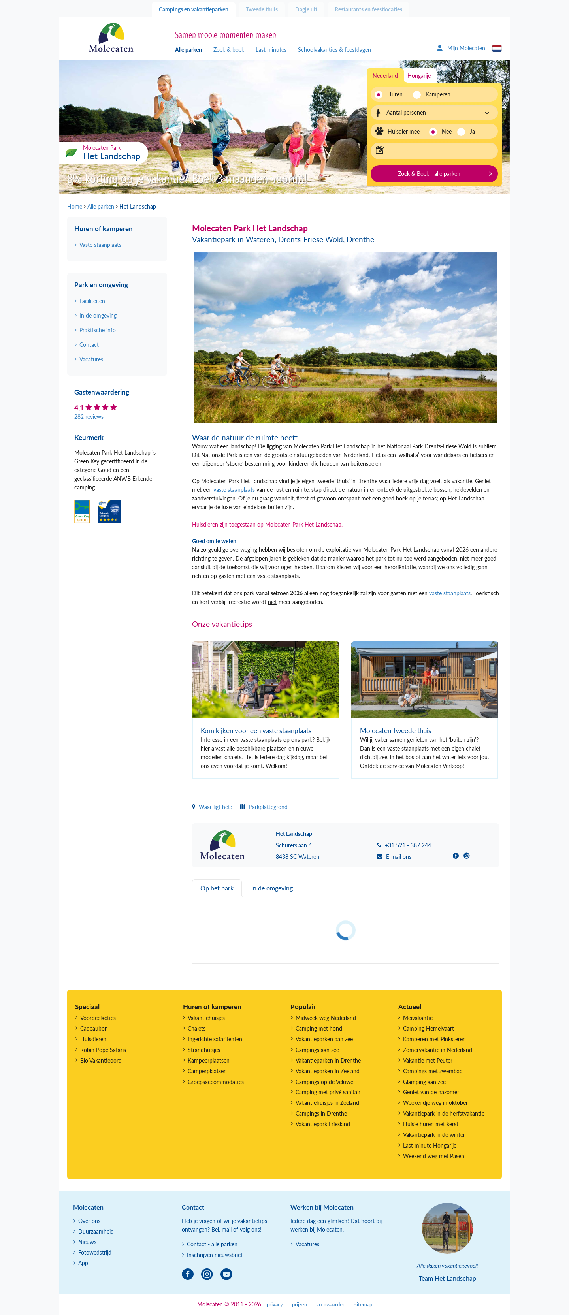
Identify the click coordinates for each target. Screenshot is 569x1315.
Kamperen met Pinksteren (434, 1039)
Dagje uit (306, 9)
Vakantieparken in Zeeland (328, 1071)
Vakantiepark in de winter (434, 1134)
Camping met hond (319, 1028)
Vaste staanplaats (100, 244)
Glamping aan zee (424, 1081)
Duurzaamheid (96, 1231)
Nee (447, 131)
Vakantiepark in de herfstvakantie (443, 1113)
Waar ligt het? (212, 806)
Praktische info (97, 330)
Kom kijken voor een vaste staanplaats (256, 730)
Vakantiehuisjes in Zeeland (327, 1102)
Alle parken (188, 49)
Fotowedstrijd (94, 1252)
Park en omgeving (101, 284)
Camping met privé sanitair (328, 1092)
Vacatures (91, 359)
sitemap (363, 1304)
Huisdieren (93, 1039)
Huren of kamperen (103, 228)
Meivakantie (418, 1017)
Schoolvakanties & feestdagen (334, 49)
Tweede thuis (262, 9)
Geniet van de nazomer (431, 1092)
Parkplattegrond (264, 806)
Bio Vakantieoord (101, 1060)
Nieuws (87, 1241)
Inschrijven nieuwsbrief (215, 1254)
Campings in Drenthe (321, 1113)
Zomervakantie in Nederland (437, 1049)
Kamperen (436, 94)
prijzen (299, 1304)
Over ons (89, 1220)
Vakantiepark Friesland (323, 1124)
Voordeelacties (98, 1017)
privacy (275, 1304)
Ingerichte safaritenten (215, 1039)
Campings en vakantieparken (193, 9)
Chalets (196, 1028)
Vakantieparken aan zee (324, 1039)
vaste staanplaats (234, 489)
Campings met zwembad (433, 1071)
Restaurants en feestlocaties (368, 9)
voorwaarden (330, 1304)
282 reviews (89, 416)
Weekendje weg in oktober (435, 1102)
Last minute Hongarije (429, 1145)
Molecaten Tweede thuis (395, 730)
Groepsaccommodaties (216, 1081)
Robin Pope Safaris (103, 1049)
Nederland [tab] (385, 75)
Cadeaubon (94, 1028)
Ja (472, 131)
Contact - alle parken (212, 1244)
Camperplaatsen (207, 1071)
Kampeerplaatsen (209, 1060)
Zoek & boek (228, 49)
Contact (89, 344)
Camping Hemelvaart (428, 1028)
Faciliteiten (92, 300)
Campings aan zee (317, 1049)
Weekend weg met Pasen (433, 1156)
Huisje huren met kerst (430, 1124)
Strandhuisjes (204, 1049)
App (83, 1263)
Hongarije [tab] (419, 75)
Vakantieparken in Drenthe (328, 1060)
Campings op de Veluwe (324, 1081)
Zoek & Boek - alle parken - (431, 173)
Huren (395, 94)
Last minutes (271, 49)
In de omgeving (98, 315)
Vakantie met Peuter (427, 1060)
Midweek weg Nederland (326, 1017)
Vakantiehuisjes (206, 1017)
